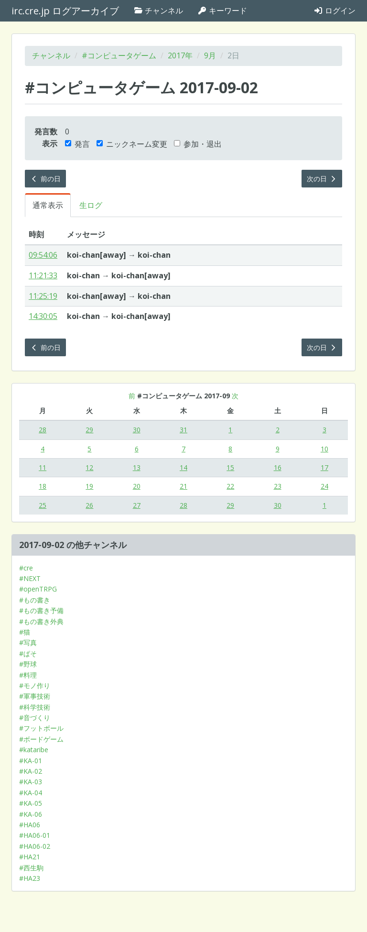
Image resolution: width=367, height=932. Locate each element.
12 (89, 467)
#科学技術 (34, 707)
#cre (26, 567)
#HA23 (29, 878)
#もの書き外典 (41, 621)
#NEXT (30, 578)
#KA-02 (30, 771)
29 (89, 429)
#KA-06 (30, 814)
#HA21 (29, 856)
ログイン (334, 10)
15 (230, 467)
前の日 (45, 178)
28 (42, 429)
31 (183, 429)
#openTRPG (38, 588)
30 (136, 429)
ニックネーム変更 (132, 144)
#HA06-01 (34, 835)
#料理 (28, 675)
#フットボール (41, 728)
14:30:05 (43, 316)
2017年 (180, 55)
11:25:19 (43, 296)
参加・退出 (198, 144)
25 (42, 505)
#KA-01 (30, 760)
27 (136, 505)
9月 (210, 55)
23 (277, 486)
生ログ (90, 205)
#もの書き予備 (41, 610)
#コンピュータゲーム (119, 55)
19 (89, 486)
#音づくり (34, 717)
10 (324, 448)
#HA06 (29, 824)
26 (89, 505)
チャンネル (158, 10)
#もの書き (34, 599)
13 (136, 467)
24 (324, 486)
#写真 (28, 642)
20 (136, 486)
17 (324, 467)
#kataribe (33, 749)
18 (42, 486)
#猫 (24, 631)
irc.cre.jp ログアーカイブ (65, 10)
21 (183, 486)
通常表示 (47, 205)
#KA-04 (30, 792)
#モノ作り (34, 685)
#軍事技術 (34, 696)
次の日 (322, 178)
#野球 (28, 664)
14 (183, 467)
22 (230, 486)
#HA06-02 (34, 846)
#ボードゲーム (41, 739)
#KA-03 (30, 781)
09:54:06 (43, 255)
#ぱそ (28, 653)
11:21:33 (43, 275)
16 (277, 467)
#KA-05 (30, 803)
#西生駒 (31, 867)
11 (42, 467)
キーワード (222, 10)
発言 (77, 144)
